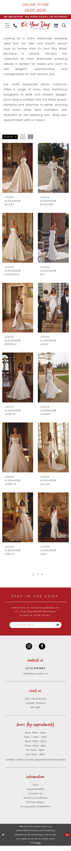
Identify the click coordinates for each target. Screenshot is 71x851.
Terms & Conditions (35, 803)
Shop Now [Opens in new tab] (35, 10)
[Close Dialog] (3, 840)
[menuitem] (7, 28)
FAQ (35, 790)
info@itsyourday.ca (35, 678)
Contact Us (35, 798)
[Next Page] (43, 577)
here (38, 848)
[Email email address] (35, 628)
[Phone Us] (15, 28)
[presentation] (17, 171)
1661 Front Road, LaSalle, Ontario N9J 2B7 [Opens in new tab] (35, 708)
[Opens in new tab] (56, 28)
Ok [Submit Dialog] (67, 840)
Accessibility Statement (35, 811)
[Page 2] (38, 577)
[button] (7, 28)
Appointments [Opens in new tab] (35, 794)
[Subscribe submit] (61, 628)
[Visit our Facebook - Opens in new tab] (42, 651)
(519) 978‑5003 (35, 673)
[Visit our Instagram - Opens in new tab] (28, 651)
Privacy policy (35, 807)
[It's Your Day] (35, 28)
